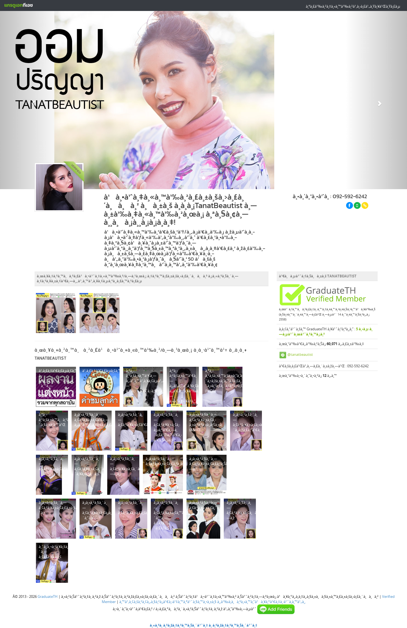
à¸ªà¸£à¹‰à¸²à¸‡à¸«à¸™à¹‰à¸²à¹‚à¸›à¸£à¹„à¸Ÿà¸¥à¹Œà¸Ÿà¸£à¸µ (353, 6)
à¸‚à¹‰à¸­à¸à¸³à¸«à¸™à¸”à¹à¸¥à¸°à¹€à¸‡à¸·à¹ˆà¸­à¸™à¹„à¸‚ (261, 601)
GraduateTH (48, 596)
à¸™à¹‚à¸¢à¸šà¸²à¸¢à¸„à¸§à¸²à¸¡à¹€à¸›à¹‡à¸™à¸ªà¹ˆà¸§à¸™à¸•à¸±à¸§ (167, 601)
